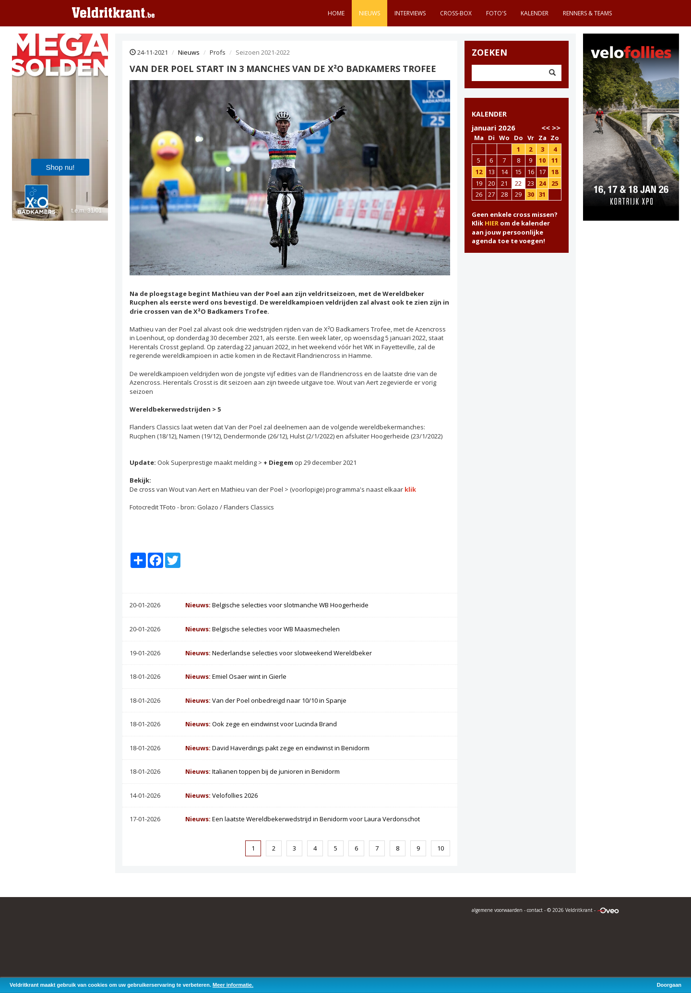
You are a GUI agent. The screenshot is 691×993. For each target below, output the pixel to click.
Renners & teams (587, 13)
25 (554, 183)
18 (554, 171)
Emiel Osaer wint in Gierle (235, 676)
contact (535, 910)
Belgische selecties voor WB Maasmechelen (262, 629)
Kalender (534, 13)
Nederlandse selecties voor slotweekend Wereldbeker (278, 653)
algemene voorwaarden (497, 910)
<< (545, 127)
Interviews (410, 13)
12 (479, 171)
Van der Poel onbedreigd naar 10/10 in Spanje (265, 700)
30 (530, 194)
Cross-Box (456, 13)
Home (336, 13)
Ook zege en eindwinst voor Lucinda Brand (261, 724)
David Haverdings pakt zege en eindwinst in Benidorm (277, 748)
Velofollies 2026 (221, 795)
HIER (492, 223)
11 (554, 160)
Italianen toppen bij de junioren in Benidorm (262, 771)
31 (542, 194)
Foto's (496, 13)
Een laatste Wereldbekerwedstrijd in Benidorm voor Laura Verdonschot (302, 819)
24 (542, 183)
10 (440, 848)
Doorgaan (669, 985)
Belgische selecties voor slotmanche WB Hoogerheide (277, 605)
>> (556, 127)
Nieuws (369, 13)
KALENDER (489, 113)
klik (410, 489)
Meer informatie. (233, 985)
